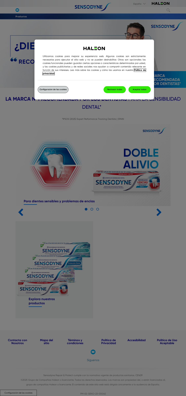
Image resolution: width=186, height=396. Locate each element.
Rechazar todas (114, 89)
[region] (94, 69)
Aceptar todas (139, 89)
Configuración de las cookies (53, 89)
